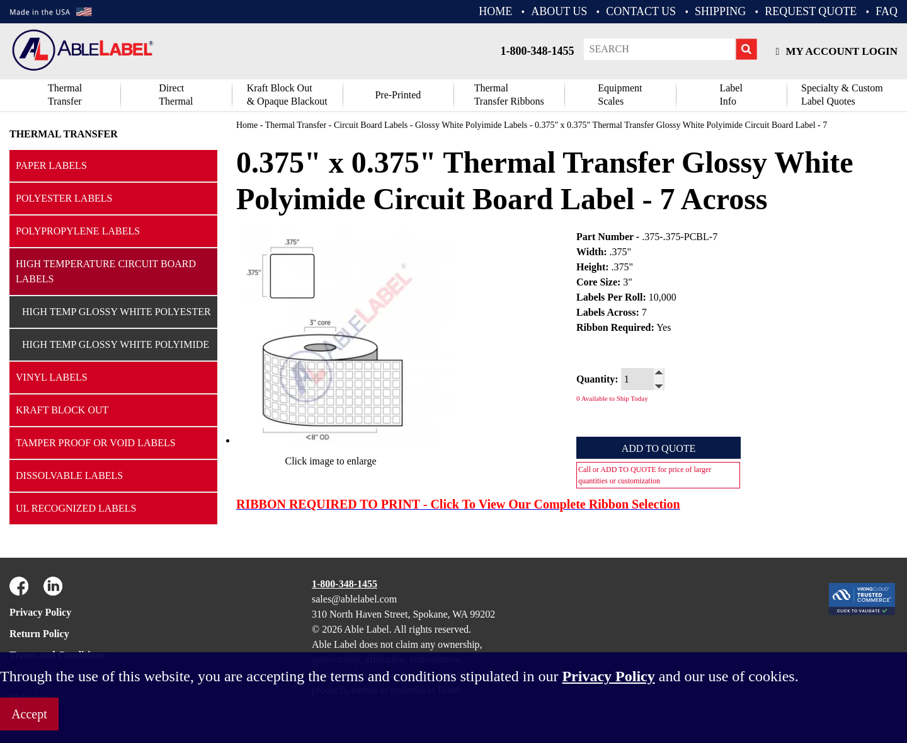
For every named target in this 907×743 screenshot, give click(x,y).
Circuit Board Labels (371, 125)
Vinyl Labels (52, 377)
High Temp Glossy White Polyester (116, 311)
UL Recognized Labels (76, 508)
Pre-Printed (398, 94)
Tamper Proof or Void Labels (96, 442)
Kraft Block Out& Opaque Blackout (287, 95)
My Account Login (837, 51)
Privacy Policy (40, 612)
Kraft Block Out (62, 410)
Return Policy (39, 633)
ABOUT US (559, 11)
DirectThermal (176, 95)
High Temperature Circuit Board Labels (106, 271)
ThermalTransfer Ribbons (509, 95)
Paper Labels (51, 165)
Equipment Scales (620, 95)
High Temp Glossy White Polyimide (115, 344)
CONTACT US (641, 11)
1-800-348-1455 (537, 51)
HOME (495, 11)
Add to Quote (659, 448)
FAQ (887, 11)
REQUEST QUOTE (811, 11)
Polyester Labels (64, 198)
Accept (29, 714)
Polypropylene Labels (78, 231)
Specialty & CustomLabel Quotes (842, 95)
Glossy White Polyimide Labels (471, 125)
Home (247, 125)
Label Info (730, 95)
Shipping (720, 11)
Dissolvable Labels (69, 475)
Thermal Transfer (65, 95)
